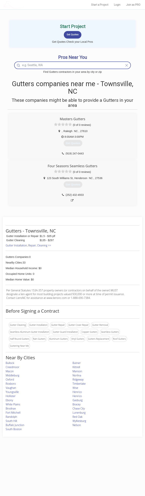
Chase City (78, 408)
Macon (10, 371)
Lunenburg (79, 412)
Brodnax (11, 408)
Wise (75, 388)
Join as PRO (133, 4)
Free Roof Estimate (24, 473)
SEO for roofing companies (115, 477)
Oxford (10, 379)
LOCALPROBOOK (25, 5)
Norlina (76, 375)
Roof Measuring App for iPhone (69, 473)
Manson (77, 371)
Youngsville (12, 392)
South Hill (11, 421)
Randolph (11, 417)
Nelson (76, 425)
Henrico (77, 392)
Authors (106, 469)
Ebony (9, 400)
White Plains (13, 404)
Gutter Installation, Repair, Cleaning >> (28, 245)
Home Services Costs (26, 461)
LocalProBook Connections (116, 473)
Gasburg (77, 400)
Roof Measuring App (63, 469)
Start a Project (99, 4)
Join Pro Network (62, 461)
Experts (56, 465)
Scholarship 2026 (110, 461)
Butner (76, 363)
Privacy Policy (109, 465)
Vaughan (11, 388)
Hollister (10, 396)
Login (117, 4)
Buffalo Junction (15, 425)
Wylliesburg (79, 421)
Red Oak (77, 417)
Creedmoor (12, 367)
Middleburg (12, 375)
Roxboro (11, 383)
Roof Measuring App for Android (69, 477)
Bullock (10, 363)
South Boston (14, 429)
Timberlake (79, 383)
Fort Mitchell (13, 412)
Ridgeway (78, 379)
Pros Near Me (22, 465)
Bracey (76, 404)
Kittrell (76, 367)
